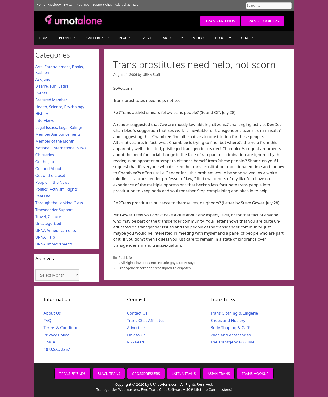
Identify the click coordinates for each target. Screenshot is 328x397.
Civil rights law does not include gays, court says (156, 262)
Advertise (136, 327)
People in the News (52, 182)
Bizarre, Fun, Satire (52, 86)
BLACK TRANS (109, 373)
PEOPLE (70, 38)
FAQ (47, 320)
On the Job (44, 161)
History (41, 113)
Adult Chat (122, 4)
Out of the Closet (50, 175)
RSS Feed (135, 342)
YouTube (83, 4)
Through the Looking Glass (59, 202)
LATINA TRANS (184, 373)
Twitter (69, 4)
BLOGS (225, 38)
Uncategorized (48, 223)
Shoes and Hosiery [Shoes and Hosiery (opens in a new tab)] (227, 320)
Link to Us (136, 335)
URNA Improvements (54, 244)
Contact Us (137, 313)
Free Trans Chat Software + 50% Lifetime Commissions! (186, 389)
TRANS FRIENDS (220, 21)
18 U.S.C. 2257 (57, 349)
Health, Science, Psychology (59, 106)
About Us (52, 313)
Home (41, 4)
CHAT (250, 38)
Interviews (44, 120)
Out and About (48, 168)
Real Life (125, 257)
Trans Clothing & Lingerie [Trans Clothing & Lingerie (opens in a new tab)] (234, 313)
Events (41, 93)
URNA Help (45, 237)
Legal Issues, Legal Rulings (59, 127)
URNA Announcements (55, 230)
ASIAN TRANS (219, 373)
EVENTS (147, 37)
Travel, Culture (48, 216)
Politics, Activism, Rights (56, 189)
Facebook (54, 4)
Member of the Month (55, 141)
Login (137, 4)
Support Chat (102, 4)
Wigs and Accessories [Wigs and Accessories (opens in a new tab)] (230, 335)
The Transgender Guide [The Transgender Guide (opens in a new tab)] (232, 342)
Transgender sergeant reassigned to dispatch (154, 268)
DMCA (49, 342)
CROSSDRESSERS (146, 373)
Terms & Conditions (62, 327)
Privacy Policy (56, 335)
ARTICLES (175, 38)
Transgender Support (54, 209)
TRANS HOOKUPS (262, 21)
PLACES (125, 37)
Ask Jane (42, 79)
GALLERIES (100, 38)
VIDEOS (199, 37)
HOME (44, 37)
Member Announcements (58, 134)
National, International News (60, 148)
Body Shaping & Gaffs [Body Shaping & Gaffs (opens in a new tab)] (230, 327)
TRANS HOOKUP (255, 373)
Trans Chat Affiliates (145, 320)
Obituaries (44, 154)
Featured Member (51, 100)
